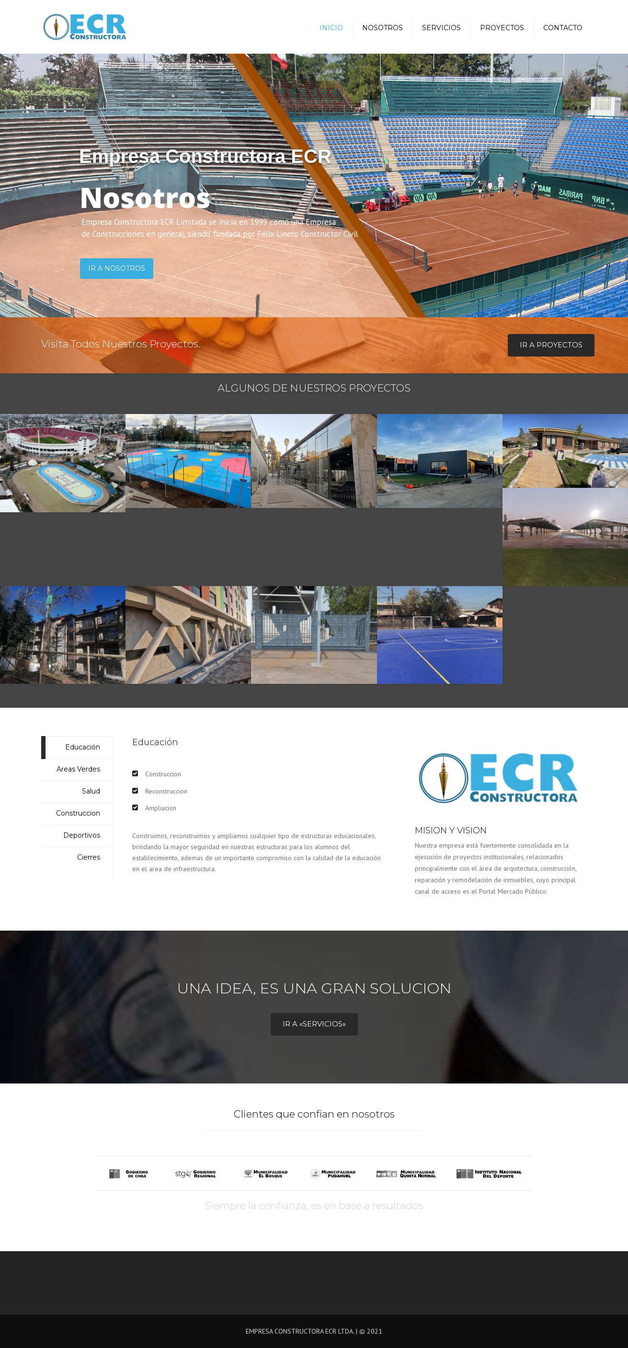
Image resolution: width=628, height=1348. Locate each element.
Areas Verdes (78, 769)
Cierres (88, 857)
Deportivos (81, 835)
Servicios (441, 27)
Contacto (562, 27)
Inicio (331, 27)
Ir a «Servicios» (314, 1023)
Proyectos (502, 27)
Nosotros (382, 27)
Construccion (78, 813)
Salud (91, 791)
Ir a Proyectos (551, 344)
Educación (82, 747)
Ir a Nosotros (116, 268)
